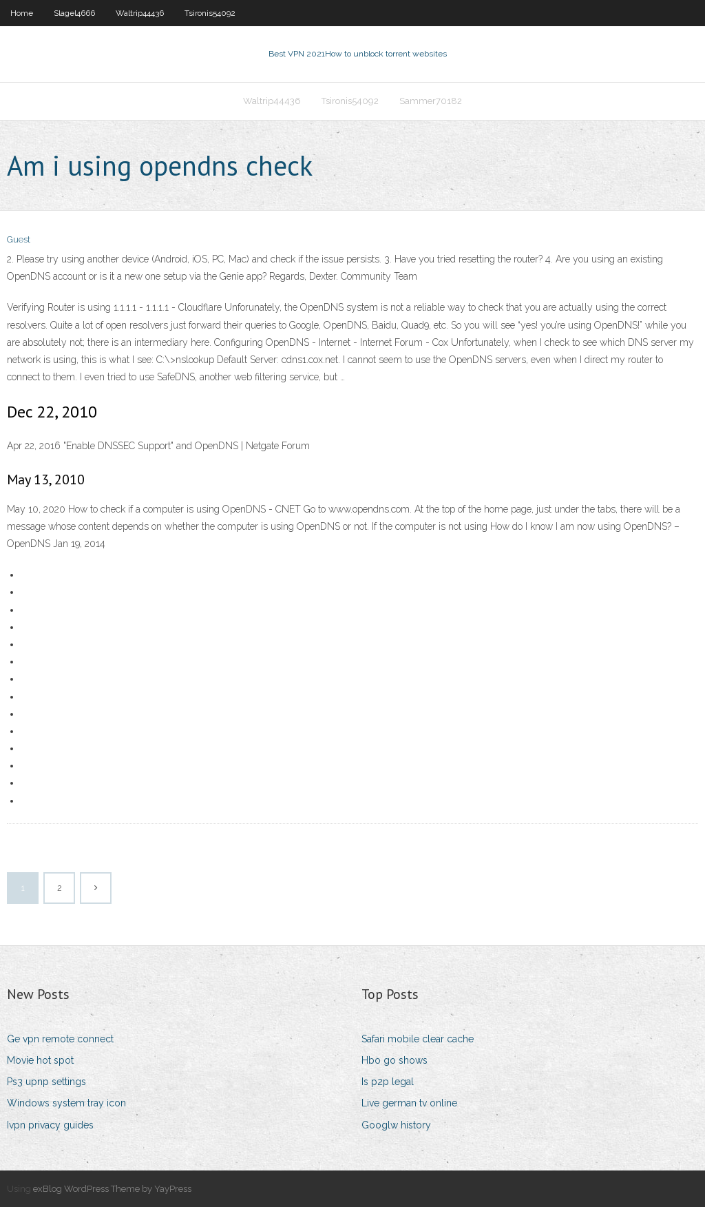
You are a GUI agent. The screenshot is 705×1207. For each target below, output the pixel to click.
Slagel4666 (74, 13)
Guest (18, 239)
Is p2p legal (387, 1081)
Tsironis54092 (210, 13)
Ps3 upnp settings (46, 1081)
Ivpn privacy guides (50, 1125)
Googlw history (396, 1125)
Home (21, 13)
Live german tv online (409, 1102)
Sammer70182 (430, 101)
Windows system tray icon (66, 1102)
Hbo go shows (394, 1060)
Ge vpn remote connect (60, 1038)
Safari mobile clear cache (417, 1038)
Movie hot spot (40, 1060)
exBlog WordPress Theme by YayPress (112, 1189)
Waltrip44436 (140, 13)
